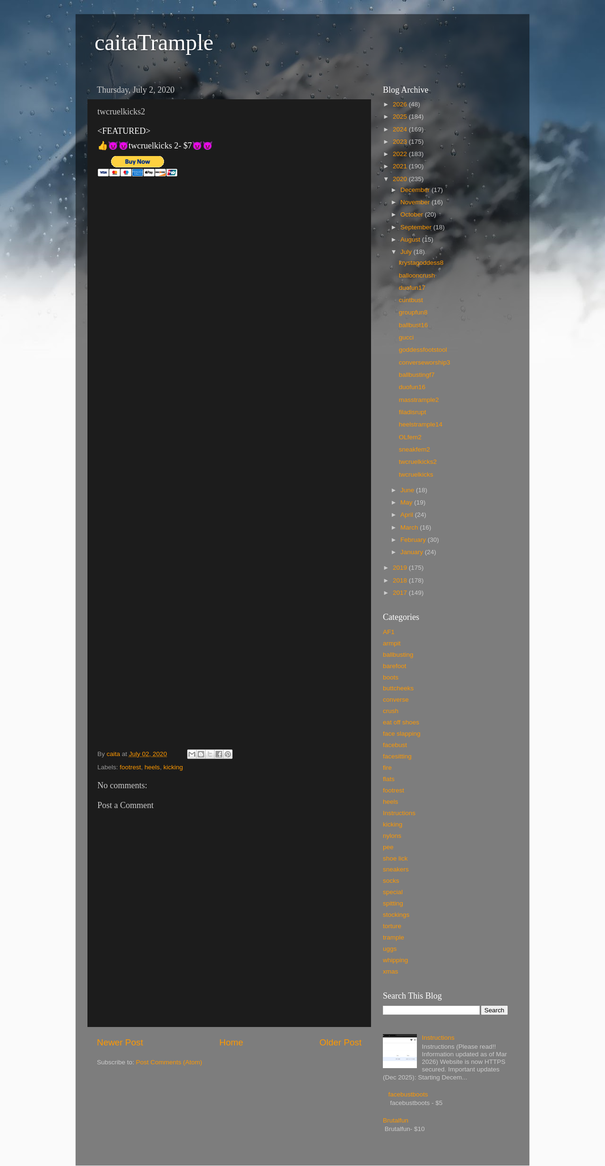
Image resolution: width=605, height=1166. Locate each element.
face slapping (402, 733)
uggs (390, 948)
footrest (130, 767)
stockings (396, 914)
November (416, 202)
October (412, 214)
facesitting (397, 756)
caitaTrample (154, 42)
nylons (392, 835)
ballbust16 (413, 325)
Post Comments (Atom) (169, 1062)
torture (392, 926)
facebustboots (408, 1094)
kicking (173, 767)
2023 (401, 141)
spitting (393, 903)
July (407, 251)
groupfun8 (413, 312)
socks (391, 880)
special (393, 892)
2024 (401, 129)
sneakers (396, 869)
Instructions (399, 813)
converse (396, 699)
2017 (401, 592)
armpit (392, 643)
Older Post (341, 1042)
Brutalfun (395, 1120)
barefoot (394, 666)
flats (389, 779)
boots (390, 677)
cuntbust (411, 300)
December (416, 189)
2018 (401, 580)
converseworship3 (424, 362)
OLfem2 (410, 437)
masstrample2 (419, 399)
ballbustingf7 (417, 374)
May (407, 502)
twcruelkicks (416, 474)
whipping (395, 960)
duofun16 (412, 387)
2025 (401, 116)
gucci (406, 337)
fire (387, 767)
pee (388, 847)
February (414, 539)
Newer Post (120, 1042)
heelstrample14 (420, 424)
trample (393, 937)
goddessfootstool (423, 349)
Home (231, 1042)
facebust (395, 744)
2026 (401, 104)
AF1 (389, 631)
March (410, 527)
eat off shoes (401, 722)
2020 (401, 179)
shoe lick (395, 858)
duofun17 (412, 287)
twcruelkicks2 (418, 461)
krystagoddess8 (421, 262)
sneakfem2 (414, 449)
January (412, 552)
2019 (401, 567)
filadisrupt (412, 412)
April (407, 514)
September (416, 227)
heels (152, 767)
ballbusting (398, 654)
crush (390, 710)
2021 (401, 166)
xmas (390, 971)
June (408, 490)
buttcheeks (398, 688)
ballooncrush (417, 275)
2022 (401, 153)
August (411, 239)
